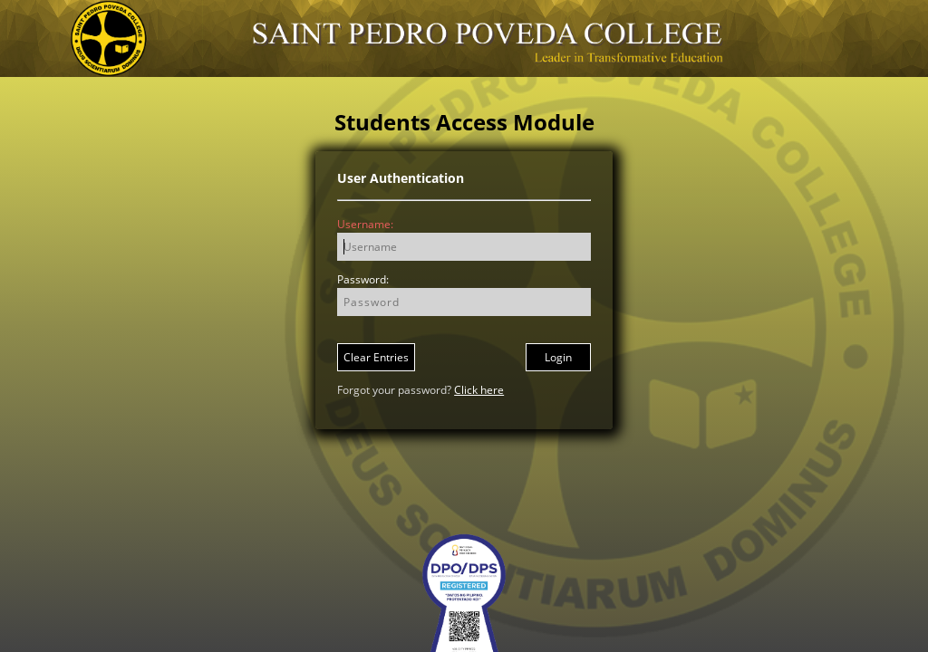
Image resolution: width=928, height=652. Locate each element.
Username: (365, 224)
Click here (479, 390)
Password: (363, 279)
